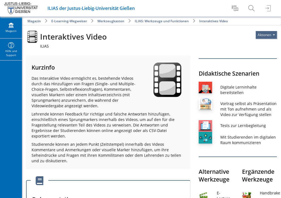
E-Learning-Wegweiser (69, 21)
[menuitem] (235, 8)
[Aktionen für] (266, 35)
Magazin (34, 21)
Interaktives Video (213, 21)
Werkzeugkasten (110, 21)
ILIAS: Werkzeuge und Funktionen (162, 21)
